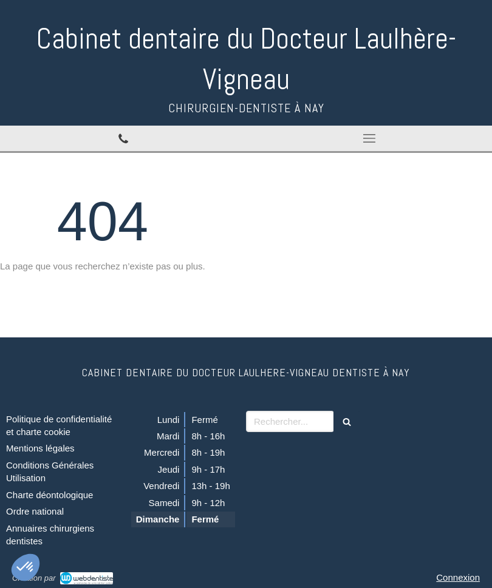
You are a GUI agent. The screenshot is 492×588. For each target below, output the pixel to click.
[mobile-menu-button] (369, 138)
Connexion (458, 577)
